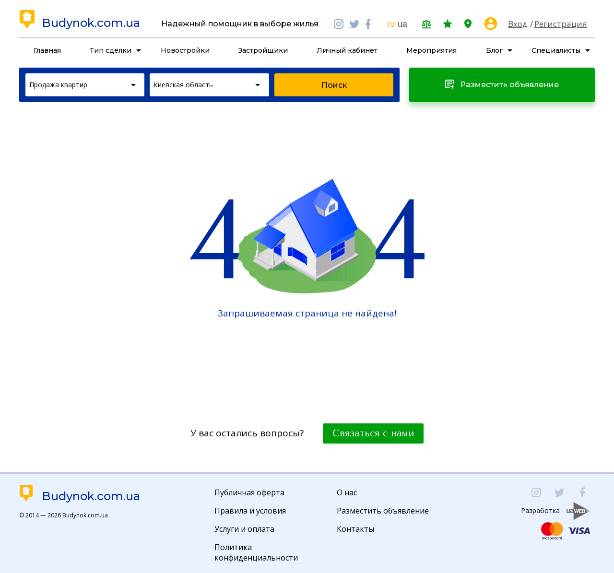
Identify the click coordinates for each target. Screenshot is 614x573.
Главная (47, 50)
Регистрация (560, 24)
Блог (494, 50)
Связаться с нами (373, 433)
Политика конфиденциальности (256, 552)
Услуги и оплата (244, 529)
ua (402, 24)
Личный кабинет (347, 50)
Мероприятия (431, 50)
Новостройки (185, 50)
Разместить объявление (383, 510)
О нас (347, 492)
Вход (518, 24)
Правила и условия (250, 510)
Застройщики (263, 50)
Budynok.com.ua (91, 23)
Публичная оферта (249, 492)
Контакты (355, 529)
